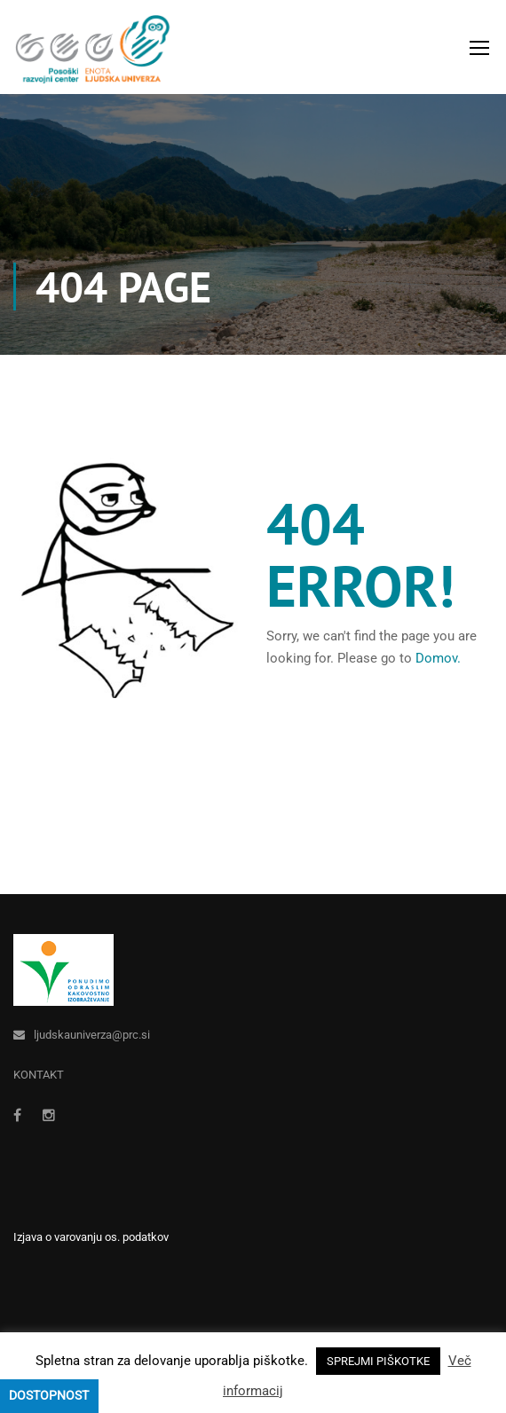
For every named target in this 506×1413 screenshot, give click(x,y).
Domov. (438, 658)
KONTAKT (38, 1074)
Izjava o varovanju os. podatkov (91, 1237)
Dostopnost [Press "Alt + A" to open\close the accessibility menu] (49, 1395)
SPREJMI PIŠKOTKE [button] (378, 1361)
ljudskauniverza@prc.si (92, 1034)
